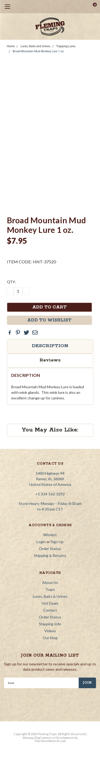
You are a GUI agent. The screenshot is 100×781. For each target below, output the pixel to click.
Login (41, 541)
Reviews (50, 360)
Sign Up (57, 541)
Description (50, 346)
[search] (73, 6)
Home (11, 46)
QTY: (11, 282)
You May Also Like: (50, 430)
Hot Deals (50, 603)
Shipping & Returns (50, 555)
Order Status (50, 548)
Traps (50, 589)
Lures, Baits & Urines (50, 596)
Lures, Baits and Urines (35, 46)
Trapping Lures (65, 46)
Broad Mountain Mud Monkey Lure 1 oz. (38, 51)
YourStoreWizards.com (50, 741)
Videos (50, 631)
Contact (50, 610)
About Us (50, 582)
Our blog (50, 637)
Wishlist (50, 535)
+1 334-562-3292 (50, 494)
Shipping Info (50, 624)
